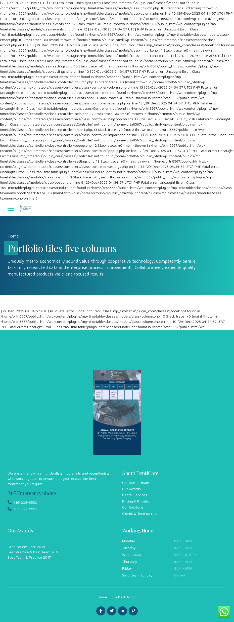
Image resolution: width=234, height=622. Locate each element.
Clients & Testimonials (139, 513)
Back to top (127, 597)
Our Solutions (133, 507)
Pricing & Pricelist (136, 501)
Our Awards (131, 489)
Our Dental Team (135, 482)
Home (13, 236)
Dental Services (134, 495)
